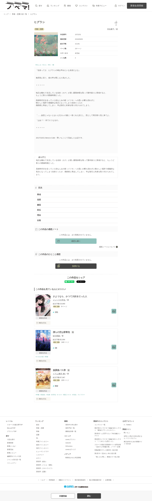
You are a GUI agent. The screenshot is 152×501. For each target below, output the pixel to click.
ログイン (121, 6)
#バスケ (62, 396)
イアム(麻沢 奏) (59, 375)
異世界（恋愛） (41, 472)
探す (40, 6)
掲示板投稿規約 (80, 481)
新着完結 (10, 450)
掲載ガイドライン (65, 481)
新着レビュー (11, 454)
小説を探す (11, 440)
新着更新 (10, 444)
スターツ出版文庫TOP (15, 426)
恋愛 (37, 436)
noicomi (68, 444)
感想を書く (76, 242)
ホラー (38, 459)
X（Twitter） (128, 426)
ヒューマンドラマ (42, 452)
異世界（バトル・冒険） (44, 466)
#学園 (38, 396)
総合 (37, 426)
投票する (76, 267)
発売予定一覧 (70, 429)
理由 (39, 216)
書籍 (69, 6)
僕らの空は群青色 (62, 333)
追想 (39, 200)
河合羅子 (110, 29)
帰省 (39, 195)
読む (89, 496)
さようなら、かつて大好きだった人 (70, 297)
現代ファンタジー (42, 449)
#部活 (68, 396)
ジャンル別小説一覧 (14, 460)
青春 (37, 432)
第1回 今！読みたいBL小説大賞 (105, 454)
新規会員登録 (136, 5)
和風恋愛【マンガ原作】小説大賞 (106, 451)
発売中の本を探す (71, 426)
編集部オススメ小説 (14, 457)
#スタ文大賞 (40, 357)
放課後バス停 (59, 371)
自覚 (39, 221)
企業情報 (108, 481)
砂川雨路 (56, 336)
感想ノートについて (107, 248)
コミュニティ (11, 464)
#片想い (79, 396)
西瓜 (39, 211)
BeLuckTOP (11, 429)
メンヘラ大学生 (59, 301)
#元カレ (48, 65)
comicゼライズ (70, 450)
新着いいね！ (11, 447)
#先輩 (49, 396)
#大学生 (55, 396)
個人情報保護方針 (95, 481)
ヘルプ (42, 481)
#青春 (47, 357)
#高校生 (43, 396)
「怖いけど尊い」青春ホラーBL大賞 (107, 458)
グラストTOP (11, 432)
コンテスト (83, 6)
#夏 (59, 65)
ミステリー (40, 456)
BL (37, 439)
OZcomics (68, 447)
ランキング (54, 6)
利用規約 (52, 481)
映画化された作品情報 (73, 458)
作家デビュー (101, 6)
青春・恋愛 (40, 429)
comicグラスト (70, 440)
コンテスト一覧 (100, 426)
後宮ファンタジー (42, 446)
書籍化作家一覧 (70, 432)
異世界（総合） (41, 462)
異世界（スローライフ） (44, 469)
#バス (73, 396)
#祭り (54, 65)
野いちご (127, 434)
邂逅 (39, 205)
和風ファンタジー (42, 442)
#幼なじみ (39, 65)
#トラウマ (86, 396)
